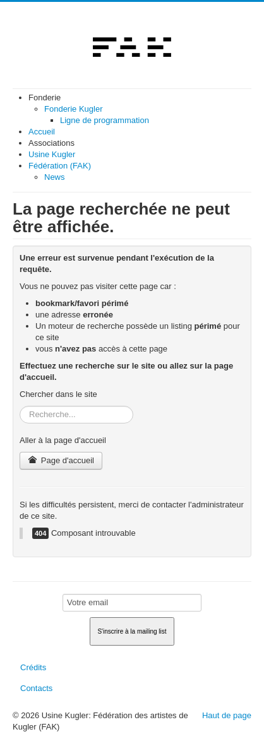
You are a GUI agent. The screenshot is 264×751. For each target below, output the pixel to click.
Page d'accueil (61, 460)
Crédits (33, 667)
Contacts (36, 688)
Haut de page (226, 715)
